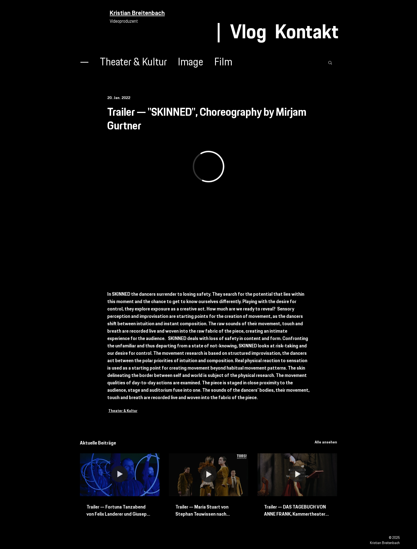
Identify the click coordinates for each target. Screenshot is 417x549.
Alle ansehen (326, 442)
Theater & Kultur (133, 62)
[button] (330, 62)
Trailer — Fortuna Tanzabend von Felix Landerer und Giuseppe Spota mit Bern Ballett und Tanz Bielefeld (119, 511)
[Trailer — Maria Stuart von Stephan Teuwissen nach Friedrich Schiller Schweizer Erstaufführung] (208, 474)
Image (190, 62)
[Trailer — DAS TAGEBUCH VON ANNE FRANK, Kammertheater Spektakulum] (297, 474)
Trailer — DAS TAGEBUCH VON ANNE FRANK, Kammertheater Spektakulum (295, 511)
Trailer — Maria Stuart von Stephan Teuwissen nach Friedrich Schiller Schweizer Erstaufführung (203, 511)
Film (223, 62)
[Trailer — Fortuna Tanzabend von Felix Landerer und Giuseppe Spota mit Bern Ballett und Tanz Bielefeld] (120, 474)
